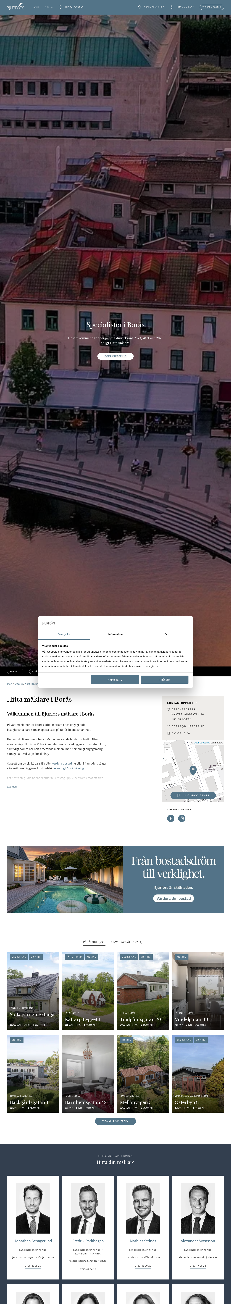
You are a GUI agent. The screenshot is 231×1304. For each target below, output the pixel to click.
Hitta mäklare (182, 7)
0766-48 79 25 (33, 1266)
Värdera (212, 7)
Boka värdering (115, 356)
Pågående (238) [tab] (94, 942)
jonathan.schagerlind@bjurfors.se (33, 1257)
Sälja (49, 7)
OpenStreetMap (202, 742)
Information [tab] (115, 634)
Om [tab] (167, 634)
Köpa (36, 7)
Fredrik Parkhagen (88, 1240)
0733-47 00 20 (88, 1269)
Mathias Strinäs (143, 1240)
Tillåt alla (164, 679)
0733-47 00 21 (143, 1266)
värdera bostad (62, 763)
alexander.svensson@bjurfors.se (198, 1257)
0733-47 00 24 (198, 1266)
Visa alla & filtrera (115, 1121)
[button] (193, 771)
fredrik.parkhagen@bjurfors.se (87, 1261)
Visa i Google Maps (189, 796)
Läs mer (12, 786)
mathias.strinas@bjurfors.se (143, 1257)
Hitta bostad (71, 7)
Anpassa (115, 679)
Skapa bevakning (151, 7)
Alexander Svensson (198, 1240)
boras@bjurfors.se (188, 726)
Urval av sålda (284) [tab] (126, 942)
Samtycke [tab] (64, 634)
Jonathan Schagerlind (33, 1240)
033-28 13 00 (181, 733)
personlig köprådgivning (68, 768)
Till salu (15, 671)
